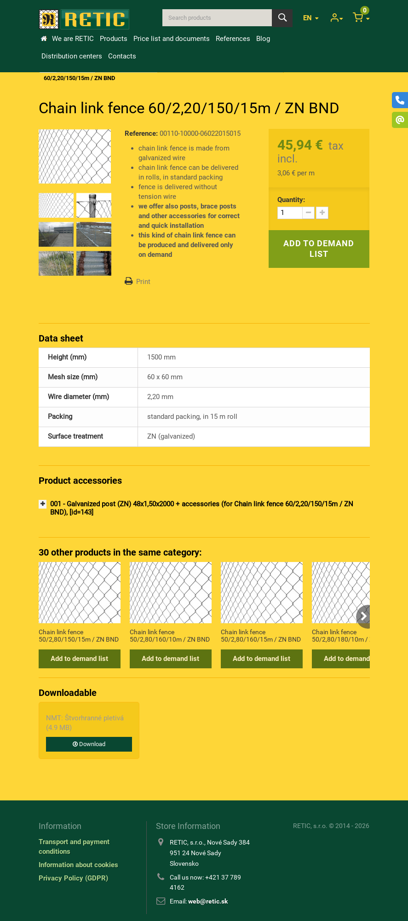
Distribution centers (71, 56)
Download (89, 744)
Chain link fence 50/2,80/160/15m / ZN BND (261, 635)
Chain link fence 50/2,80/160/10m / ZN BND (170, 635)
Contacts (122, 56)
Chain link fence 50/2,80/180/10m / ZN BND (352, 635)
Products (113, 39)
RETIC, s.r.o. (310, 825)
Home (43, 38)
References (233, 39)
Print (143, 282)
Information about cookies (78, 865)
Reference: (141, 133)
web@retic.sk (208, 901)
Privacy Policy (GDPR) (73, 878)
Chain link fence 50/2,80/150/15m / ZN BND (79, 635)
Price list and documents (171, 39)
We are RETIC (73, 39)
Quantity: (291, 199)
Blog (263, 39)
